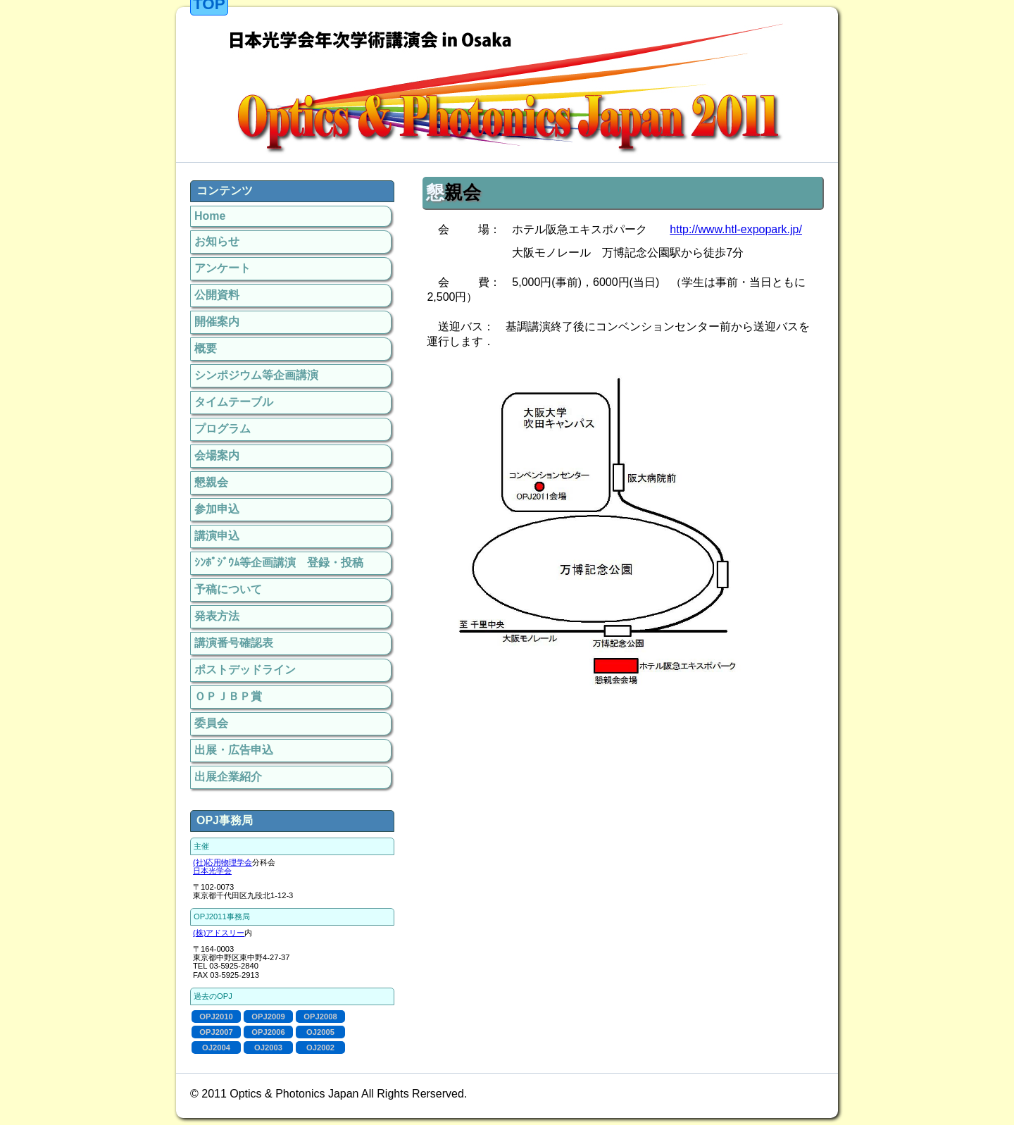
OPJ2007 (215, 1032)
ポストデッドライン (245, 670)
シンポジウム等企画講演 (256, 375)
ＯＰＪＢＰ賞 (228, 696)
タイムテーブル (233, 402)
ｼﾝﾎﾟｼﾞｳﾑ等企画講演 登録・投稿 (278, 562)
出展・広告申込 (233, 750)
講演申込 (216, 536)
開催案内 (216, 322)
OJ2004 (216, 1047)
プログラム (222, 429)
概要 (205, 348)
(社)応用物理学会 (222, 862)
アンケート (222, 268)
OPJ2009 (267, 1016)
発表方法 (216, 616)
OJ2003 (268, 1047)
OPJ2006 (267, 1032)
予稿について (228, 589)
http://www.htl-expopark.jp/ (736, 229)
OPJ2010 (215, 1016)
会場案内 (216, 455)
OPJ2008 (320, 1016)
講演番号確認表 (233, 643)
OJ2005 (320, 1032)
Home (209, 216)
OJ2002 (320, 1047)
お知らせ (216, 241)
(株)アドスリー (218, 932)
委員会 (211, 723)
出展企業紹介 (228, 777)
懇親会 (211, 482)
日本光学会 (212, 870)
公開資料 (216, 295)
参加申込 (216, 509)
